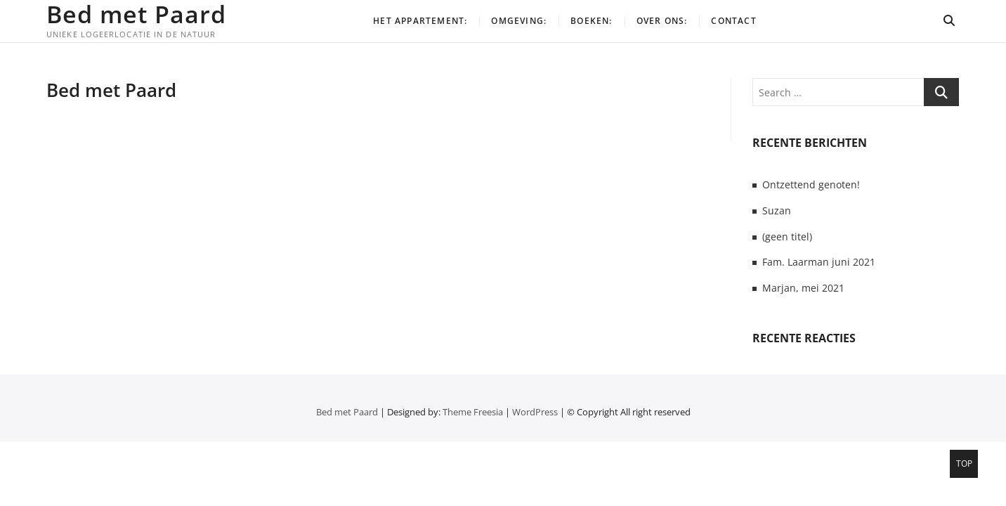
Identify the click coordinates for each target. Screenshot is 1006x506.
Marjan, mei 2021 (803, 287)
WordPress (535, 412)
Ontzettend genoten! (811, 184)
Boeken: (591, 21)
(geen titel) (787, 236)
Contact (733, 21)
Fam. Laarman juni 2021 (818, 261)
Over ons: (662, 21)
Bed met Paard (136, 14)
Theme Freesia (473, 412)
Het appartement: (420, 21)
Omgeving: (519, 21)
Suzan (776, 210)
